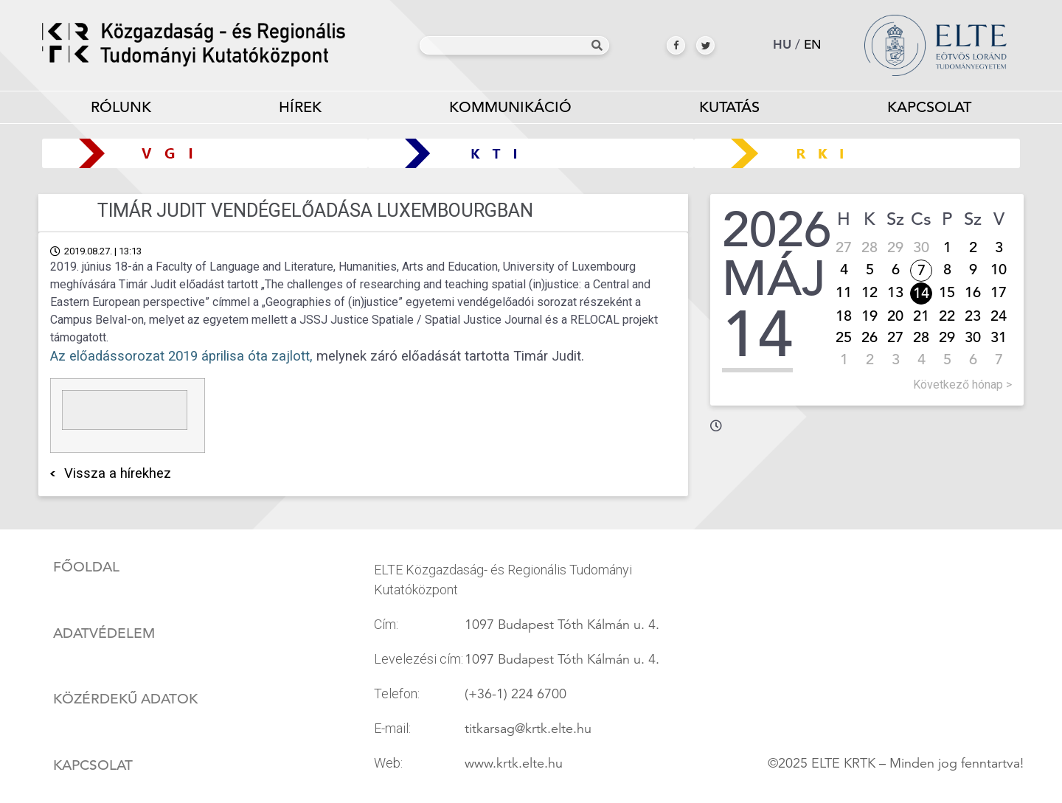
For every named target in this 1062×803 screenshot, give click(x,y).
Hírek (300, 107)
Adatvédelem (104, 633)
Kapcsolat (929, 107)
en (813, 44)
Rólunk (121, 110)
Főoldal (86, 567)
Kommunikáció (510, 110)
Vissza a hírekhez (117, 473)
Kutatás (729, 110)
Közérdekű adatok (125, 699)
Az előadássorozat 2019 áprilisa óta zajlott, (181, 356)
